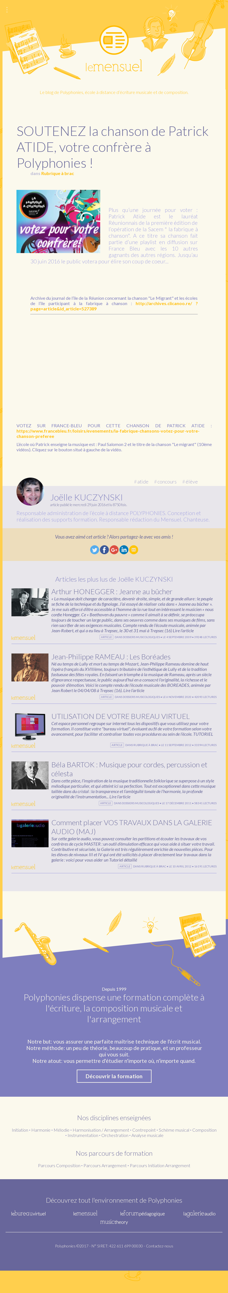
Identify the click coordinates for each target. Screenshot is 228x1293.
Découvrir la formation (114, 1098)
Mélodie (61, 1152)
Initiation (20, 1152)
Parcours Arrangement (105, 1187)
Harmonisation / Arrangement (101, 1152)
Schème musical (174, 1152)
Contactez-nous (159, 1268)
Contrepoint (144, 1152)
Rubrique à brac (57, 173)
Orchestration (114, 1157)
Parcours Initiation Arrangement (160, 1187)
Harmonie (41, 1152)
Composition (204, 1152)
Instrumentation (83, 1157)
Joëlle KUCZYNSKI (86, 497)
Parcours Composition (59, 1187)
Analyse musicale (147, 1157)
